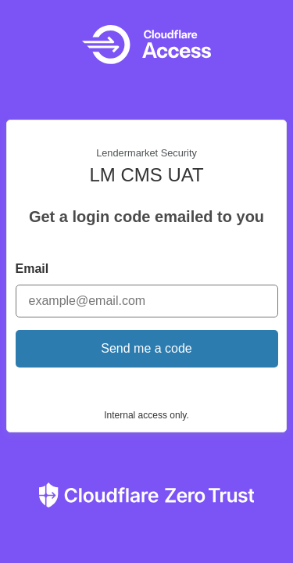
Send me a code (146, 348)
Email (32, 268)
